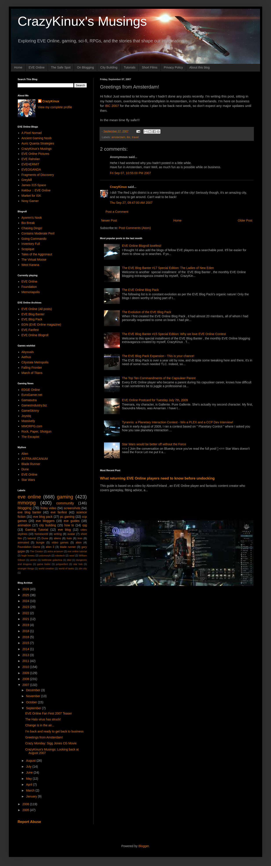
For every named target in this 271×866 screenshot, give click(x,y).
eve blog (64, 529)
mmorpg (27, 502)
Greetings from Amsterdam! (44, 737)
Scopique (28, 249)
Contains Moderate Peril (38, 233)
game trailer (44, 564)
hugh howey (28, 555)
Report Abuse (29, 822)
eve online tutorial (77, 551)
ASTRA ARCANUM (35, 458)
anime (33, 560)
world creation (46, 568)
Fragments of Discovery (38, 175)
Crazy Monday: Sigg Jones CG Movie (50, 743)
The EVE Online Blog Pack (140, 290)
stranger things (26, 568)
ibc (128, 137)
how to (69, 525)
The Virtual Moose (34, 259)
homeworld (41, 534)
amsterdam (118, 137)
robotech (60, 555)
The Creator (36, 551)
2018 (26, 631)
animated (23, 542)
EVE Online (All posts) (37, 309)
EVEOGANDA (31, 169)
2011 (26, 661)
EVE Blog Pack (32, 319)
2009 (26, 673)
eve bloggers (45, 521)
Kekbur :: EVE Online (36, 190)
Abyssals (28, 352)
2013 (26, 655)
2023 (26, 607)
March (30, 790)
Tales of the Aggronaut (37, 254)
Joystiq (26, 416)
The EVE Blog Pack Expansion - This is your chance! (158, 356)
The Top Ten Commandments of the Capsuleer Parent (159, 378)
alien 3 (50, 546)
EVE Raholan (31, 159)
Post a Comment (116, 211)
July (29, 766)
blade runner (68, 546)
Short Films (149, 67)
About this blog (199, 67)
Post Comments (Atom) (135, 228)
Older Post (245, 220)
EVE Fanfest (30, 330)
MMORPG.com (32, 426)
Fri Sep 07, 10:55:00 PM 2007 (130, 173)
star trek (78, 564)
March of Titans (32, 373)
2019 (26, 625)
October (32, 702)
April (29, 784)
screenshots (72, 508)
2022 (26, 613)
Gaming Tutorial (36, 529)
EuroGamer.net (32, 395)
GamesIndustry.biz (34, 405)
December (33, 690)
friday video (48, 508)
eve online (29, 497)
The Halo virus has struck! (43, 719)
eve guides (72, 521)
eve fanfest (59, 512)
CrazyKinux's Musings (82, 21)
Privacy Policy (173, 67)
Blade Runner (31, 464)
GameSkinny (30, 410)
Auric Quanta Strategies (38, 143)
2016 (26, 637)
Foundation (29, 287)
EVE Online (36, 67)
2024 (26, 601)
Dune (25, 469)
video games (60, 542)
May (29, 778)
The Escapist (30, 436)
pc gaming (67, 516)
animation (24, 525)
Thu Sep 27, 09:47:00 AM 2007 (131, 202)
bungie (40, 542)
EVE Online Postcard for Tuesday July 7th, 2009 (155, 400)
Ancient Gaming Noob (37, 138)
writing (58, 534)
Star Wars (28, 480)
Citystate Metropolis (35, 362)
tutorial (31, 538)
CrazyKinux (118, 187)
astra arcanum (55, 551)
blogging (24, 508)
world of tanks (66, 568)
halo (69, 538)
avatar (71, 534)
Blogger (143, 846)
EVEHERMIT (31, 164)
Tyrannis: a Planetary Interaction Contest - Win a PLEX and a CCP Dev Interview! (177, 422)
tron (80, 538)
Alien (25, 453)
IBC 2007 (112, 106)
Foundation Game (29, 546)
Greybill (27, 180)
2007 (26, 685)
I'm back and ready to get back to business (54, 731)
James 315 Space (34, 185)
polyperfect (62, 564)
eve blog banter (29, 512)
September (34, 708)
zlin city (83, 568)
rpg (84, 525)
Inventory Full (31, 243)
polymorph (45, 555)
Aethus (26, 357)
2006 (26, 804)
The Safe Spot (61, 67)
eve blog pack (43, 516)
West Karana (30, 265)
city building (47, 525)
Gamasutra (29, 400)
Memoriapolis (31, 292)
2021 (26, 619)
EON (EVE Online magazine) (41, 324)
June (29, 772)
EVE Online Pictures (35, 153)
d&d (69, 560)
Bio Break (28, 223)
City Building (108, 67)
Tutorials (129, 67)
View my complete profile (55, 107)
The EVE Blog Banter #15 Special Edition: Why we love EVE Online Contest (174, 334)
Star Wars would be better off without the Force (154, 444)
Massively (28, 421)
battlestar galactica (52, 560)
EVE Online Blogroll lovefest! (141, 245)
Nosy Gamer (30, 201)
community (65, 503)
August (31, 760)
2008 (26, 679)
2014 (26, 649)
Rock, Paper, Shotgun (36, 431)
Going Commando (34, 238)
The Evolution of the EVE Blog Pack (146, 312)
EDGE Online (31, 390)
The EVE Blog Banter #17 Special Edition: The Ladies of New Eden (168, 268)
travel (135, 137)
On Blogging (85, 67)
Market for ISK (31, 195)
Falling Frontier (32, 367)
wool (71, 555)
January (32, 796)
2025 (26, 595)
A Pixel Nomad (32, 133)
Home (18, 67)
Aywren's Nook (32, 217)
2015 (26, 643)
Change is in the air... (39, 725)
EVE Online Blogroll (35, 335)
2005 (26, 810)
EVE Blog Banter (33, 314)
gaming (65, 497)
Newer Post (109, 220)
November (33, 696)
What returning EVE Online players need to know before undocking (157, 478)
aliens (57, 538)
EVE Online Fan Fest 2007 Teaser (48, 713)
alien (79, 542)
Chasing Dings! (32, 228)
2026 (26, 589)
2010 (26, 667)
